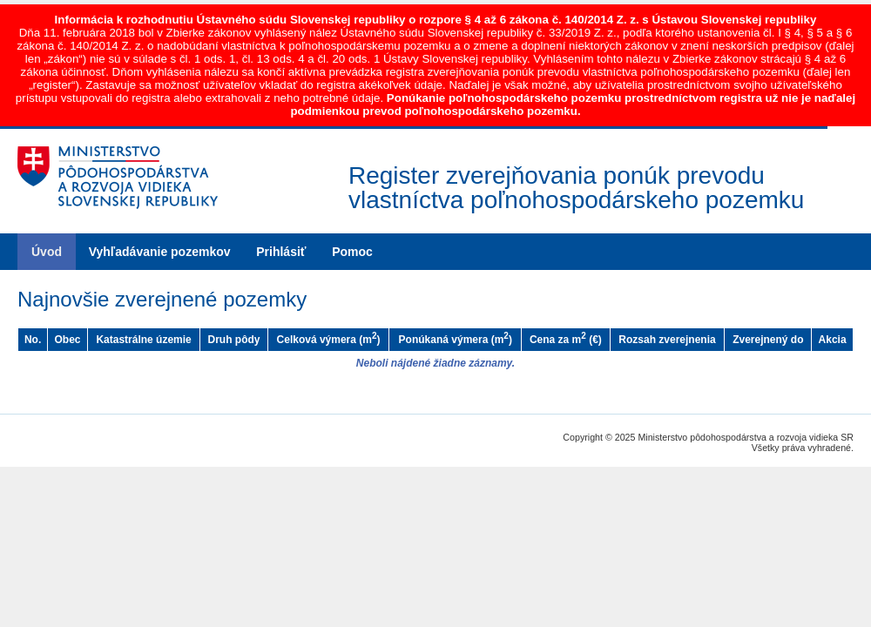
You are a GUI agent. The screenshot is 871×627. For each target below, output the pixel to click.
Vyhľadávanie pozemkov (160, 252)
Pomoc (352, 252)
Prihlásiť (281, 252)
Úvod (46, 252)
